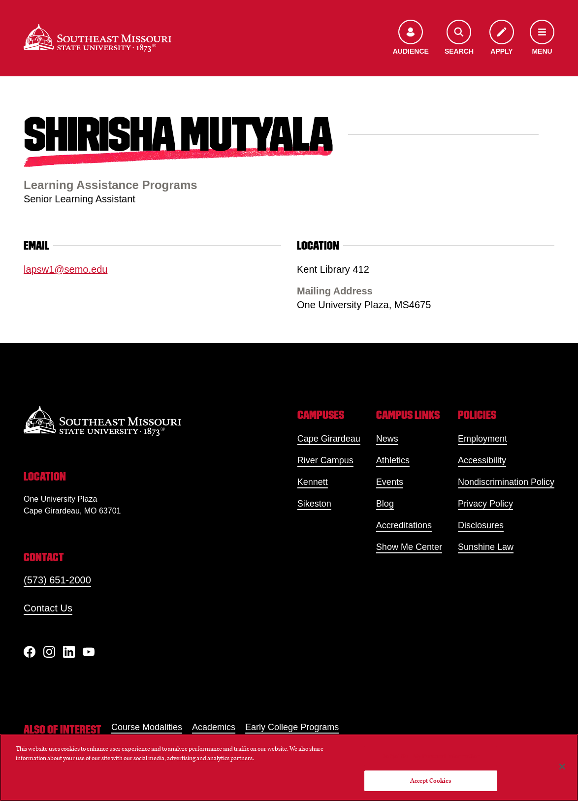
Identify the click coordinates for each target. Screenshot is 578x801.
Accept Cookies (430, 780)
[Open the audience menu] (411, 38)
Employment (482, 439)
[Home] (97, 38)
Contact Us (48, 608)
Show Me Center (409, 547)
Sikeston (314, 504)
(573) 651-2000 (57, 580)
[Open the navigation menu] (542, 38)
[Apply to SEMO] (501, 38)
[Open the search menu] (459, 38)
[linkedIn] (69, 652)
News (387, 439)
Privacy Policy (485, 504)
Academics (213, 727)
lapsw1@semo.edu (65, 269)
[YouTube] (89, 652)
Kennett (312, 482)
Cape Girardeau (328, 439)
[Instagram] (49, 652)
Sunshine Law (486, 547)
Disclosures (481, 525)
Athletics (393, 460)
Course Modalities (146, 727)
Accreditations (404, 525)
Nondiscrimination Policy (506, 482)
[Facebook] (29, 652)
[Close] (562, 766)
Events (389, 482)
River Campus (325, 460)
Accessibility (482, 460)
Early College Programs (292, 727)
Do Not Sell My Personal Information (431, 756)
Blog (385, 504)
